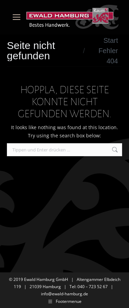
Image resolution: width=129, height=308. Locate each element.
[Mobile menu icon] (16, 17)
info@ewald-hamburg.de (64, 294)
